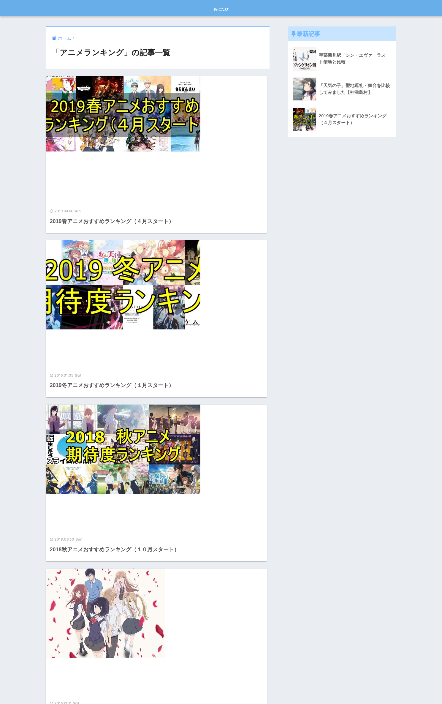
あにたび (221, 8)
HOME (221, 680)
